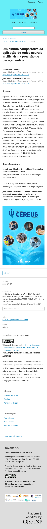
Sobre (32, 22)
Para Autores (9, 422)
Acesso (40, 2)
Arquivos (22, 22)
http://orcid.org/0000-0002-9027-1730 (16, 75)
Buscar (23, 32)
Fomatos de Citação (11, 309)
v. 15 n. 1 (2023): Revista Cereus (14, 41)
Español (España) (11, 395)
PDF (7, 273)
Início (5, 39)
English (7, 399)
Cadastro (31, 2)
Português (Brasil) (11, 403)
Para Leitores (9, 418)
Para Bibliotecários (11, 425)
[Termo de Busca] (24, 28)
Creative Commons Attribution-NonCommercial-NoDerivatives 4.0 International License (21, 347)
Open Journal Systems (13, 436)
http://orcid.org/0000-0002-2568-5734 (16, 83)
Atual (12, 22)
